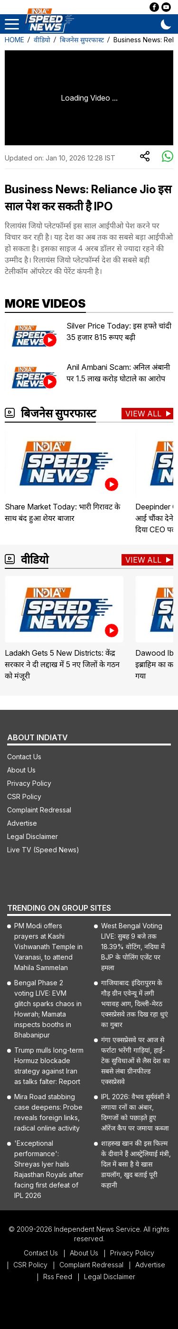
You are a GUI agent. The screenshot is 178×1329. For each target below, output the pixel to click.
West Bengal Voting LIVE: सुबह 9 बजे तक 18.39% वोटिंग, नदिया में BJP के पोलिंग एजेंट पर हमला (133, 946)
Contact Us (24, 757)
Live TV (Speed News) (43, 850)
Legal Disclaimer (32, 836)
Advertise (22, 823)
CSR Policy (24, 796)
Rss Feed (57, 1276)
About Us (21, 770)
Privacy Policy (29, 783)
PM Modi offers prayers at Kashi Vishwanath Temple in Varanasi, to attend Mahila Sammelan (48, 946)
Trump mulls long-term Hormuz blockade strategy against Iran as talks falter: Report (49, 1065)
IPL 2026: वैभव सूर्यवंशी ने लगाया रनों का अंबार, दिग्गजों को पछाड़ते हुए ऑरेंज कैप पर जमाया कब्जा (135, 1112)
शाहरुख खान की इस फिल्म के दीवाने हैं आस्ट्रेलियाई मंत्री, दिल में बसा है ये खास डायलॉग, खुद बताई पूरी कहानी (136, 1164)
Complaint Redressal (39, 810)
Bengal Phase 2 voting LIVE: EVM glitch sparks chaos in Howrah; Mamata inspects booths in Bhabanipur (48, 1009)
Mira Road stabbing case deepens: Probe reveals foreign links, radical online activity (48, 1112)
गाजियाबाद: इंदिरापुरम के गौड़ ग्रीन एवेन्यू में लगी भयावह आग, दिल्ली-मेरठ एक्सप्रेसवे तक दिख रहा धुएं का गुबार (134, 1003)
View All (143, 413)
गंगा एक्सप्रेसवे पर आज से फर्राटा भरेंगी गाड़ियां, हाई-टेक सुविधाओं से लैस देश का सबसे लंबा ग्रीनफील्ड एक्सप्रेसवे (135, 1060)
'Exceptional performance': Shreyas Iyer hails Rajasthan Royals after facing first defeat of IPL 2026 (49, 1169)
